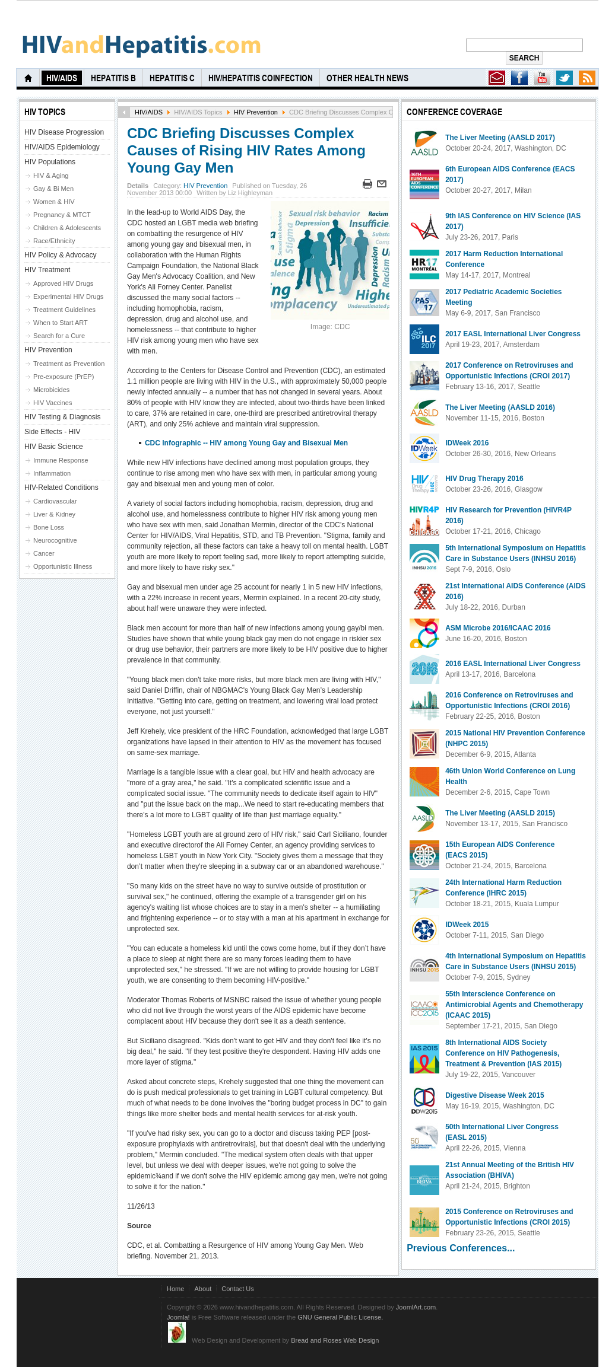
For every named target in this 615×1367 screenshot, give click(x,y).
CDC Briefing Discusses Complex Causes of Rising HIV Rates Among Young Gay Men (246, 150)
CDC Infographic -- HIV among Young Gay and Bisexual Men (246, 443)
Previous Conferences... (461, 1248)
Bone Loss (48, 527)
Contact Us (237, 1288)
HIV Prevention (256, 112)
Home (175, 1288)
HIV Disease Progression (64, 132)
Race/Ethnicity (54, 240)
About (202, 1288)
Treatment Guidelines (64, 309)
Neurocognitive (55, 540)
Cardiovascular (55, 501)
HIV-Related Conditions (61, 487)
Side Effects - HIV (52, 432)
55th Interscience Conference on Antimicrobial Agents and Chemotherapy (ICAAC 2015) (514, 1004)
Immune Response (60, 460)
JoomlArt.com (416, 1307)
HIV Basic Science (53, 446)
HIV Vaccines (52, 402)
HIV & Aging (50, 175)
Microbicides (51, 389)
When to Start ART (60, 322)
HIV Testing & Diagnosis (62, 417)
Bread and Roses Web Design (335, 1340)
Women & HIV (54, 201)
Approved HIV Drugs (63, 283)
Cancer (44, 553)
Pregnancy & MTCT (62, 214)
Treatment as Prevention (68, 363)
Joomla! (178, 1317)
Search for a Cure (59, 335)
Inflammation (52, 473)
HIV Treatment (47, 270)
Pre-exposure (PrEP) (63, 376)
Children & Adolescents (67, 227)
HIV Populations (49, 162)
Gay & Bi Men (53, 188)
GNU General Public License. (340, 1317)
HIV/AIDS (149, 112)
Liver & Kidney (54, 514)
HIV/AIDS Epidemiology (62, 147)
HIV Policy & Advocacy (60, 255)
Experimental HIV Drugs (68, 296)
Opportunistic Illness (62, 566)
